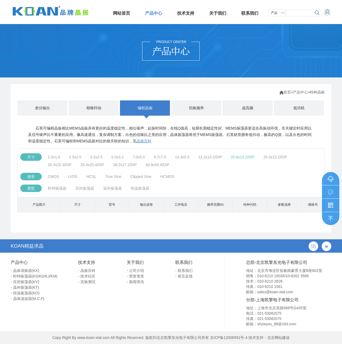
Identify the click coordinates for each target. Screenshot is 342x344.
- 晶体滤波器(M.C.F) (27, 298)
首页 (287, 92)
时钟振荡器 (57, 188)
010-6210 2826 (269, 281)
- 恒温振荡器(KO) (25, 293)
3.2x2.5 (96, 157)
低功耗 (299, 108)
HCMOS (167, 176)
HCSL (91, 176)
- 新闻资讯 (135, 282)
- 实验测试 (86, 282)
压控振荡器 (84, 188)
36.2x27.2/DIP (125, 165)
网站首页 (121, 13)
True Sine (113, 176)
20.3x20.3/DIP (60, 165)
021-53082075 (269, 313)
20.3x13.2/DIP (275, 157)
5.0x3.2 (117, 157)
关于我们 (217, 13)
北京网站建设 (278, 337)
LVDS (72, 176)
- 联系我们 (184, 270)
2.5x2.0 (75, 157)
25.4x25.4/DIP (92, 165)
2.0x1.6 (54, 157)
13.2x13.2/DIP (210, 157)
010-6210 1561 (269, 286)
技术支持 (185, 13)
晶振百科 (144, 141)
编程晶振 (145, 108)
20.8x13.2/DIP (243, 157)
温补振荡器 (112, 188)
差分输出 (42, 108)
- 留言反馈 (184, 276)
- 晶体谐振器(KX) (25, 270)
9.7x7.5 (160, 157)
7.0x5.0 (139, 157)
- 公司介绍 (135, 270)
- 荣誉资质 (135, 276)
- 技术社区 (86, 276)
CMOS (53, 176)
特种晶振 (317, 92)
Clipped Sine (140, 176)
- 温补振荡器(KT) (25, 287)
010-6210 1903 (269, 276)
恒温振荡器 (140, 188)
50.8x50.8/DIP (157, 165)
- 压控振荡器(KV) (25, 282)
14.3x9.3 (182, 157)
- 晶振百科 (86, 270)
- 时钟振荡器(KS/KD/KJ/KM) (34, 276)
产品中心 (153, 13)
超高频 (247, 108)
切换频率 (196, 108)
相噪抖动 (93, 108)
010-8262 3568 (296, 276)
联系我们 (249, 13)
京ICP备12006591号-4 (228, 337)
